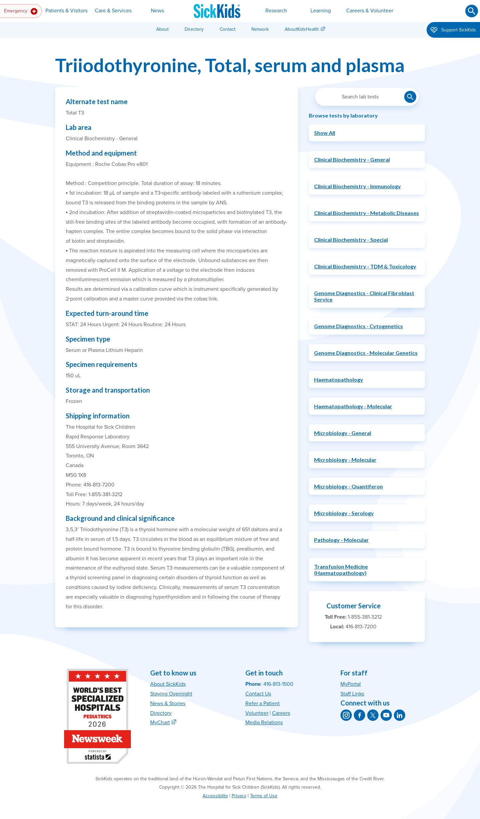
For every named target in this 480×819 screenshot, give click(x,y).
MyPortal (350, 684)
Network (260, 29)
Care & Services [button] (113, 10)
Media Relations (264, 722)
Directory (194, 29)
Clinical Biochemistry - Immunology (357, 186)
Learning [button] (320, 10)
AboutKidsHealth (302, 29)
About (162, 29)
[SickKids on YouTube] (386, 715)
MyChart (160, 722)
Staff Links (352, 693)
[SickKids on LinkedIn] (399, 715)
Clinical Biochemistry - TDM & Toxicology (365, 266)
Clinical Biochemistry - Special (351, 239)
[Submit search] (471, 11)
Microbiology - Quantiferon (348, 486)
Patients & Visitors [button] (66, 10)
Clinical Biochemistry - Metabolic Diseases (366, 213)
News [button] (157, 10)
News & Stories (167, 703)
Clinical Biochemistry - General (352, 159)
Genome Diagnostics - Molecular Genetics (366, 353)
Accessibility (215, 796)
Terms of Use (263, 796)
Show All (324, 133)
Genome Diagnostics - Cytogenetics (358, 326)
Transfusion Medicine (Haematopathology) (341, 569)
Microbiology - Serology (344, 513)
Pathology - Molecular (341, 540)
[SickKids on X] (373, 715)
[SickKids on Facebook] (359, 715)
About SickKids (168, 684)
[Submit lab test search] (410, 97)
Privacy (239, 796)
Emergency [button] (20, 11)
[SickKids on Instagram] (346, 715)
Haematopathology (338, 379)
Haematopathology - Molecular (353, 406)
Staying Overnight (171, 693)
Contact (227, 29)
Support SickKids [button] (453, 30)
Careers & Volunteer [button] (369, 10)
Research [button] (276, 10)
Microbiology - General (342, 433)
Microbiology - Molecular (345, 459)
